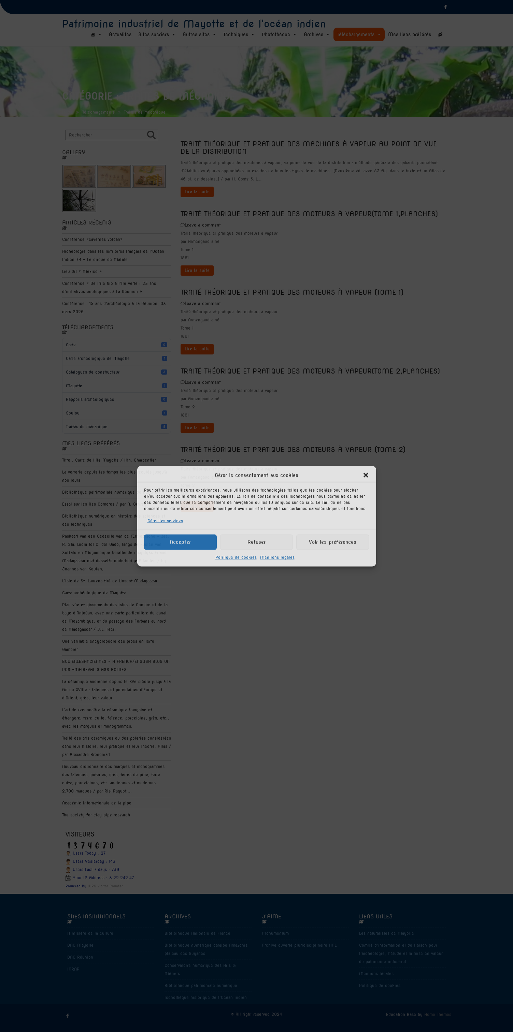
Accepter (180, 542)
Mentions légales (277, 556)
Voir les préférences (332, 542)
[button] (365, 474)
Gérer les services (165, 520)
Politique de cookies (236, 556)
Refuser (256, 542)
